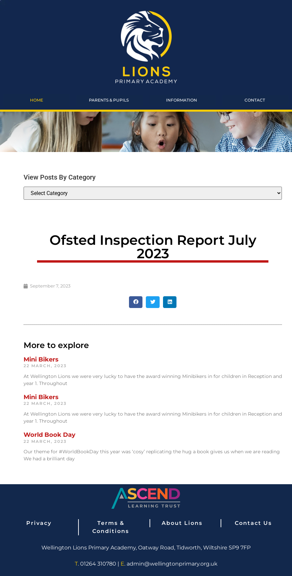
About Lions (182, 523)
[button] (136, 302)
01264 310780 (98, 564)
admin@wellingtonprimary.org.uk (172, 564)
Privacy (39, 523)
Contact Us (253, 523)
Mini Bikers (41, 359)
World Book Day (49, 434)
